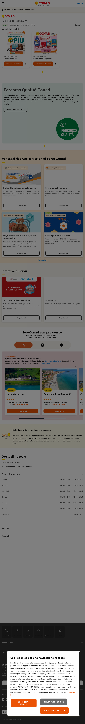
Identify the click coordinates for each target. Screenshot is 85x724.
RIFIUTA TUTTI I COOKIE (54, 702)
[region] (43, 683)
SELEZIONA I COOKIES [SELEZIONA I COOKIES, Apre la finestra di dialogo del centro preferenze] (23, 703)
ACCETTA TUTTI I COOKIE (54, 710)
